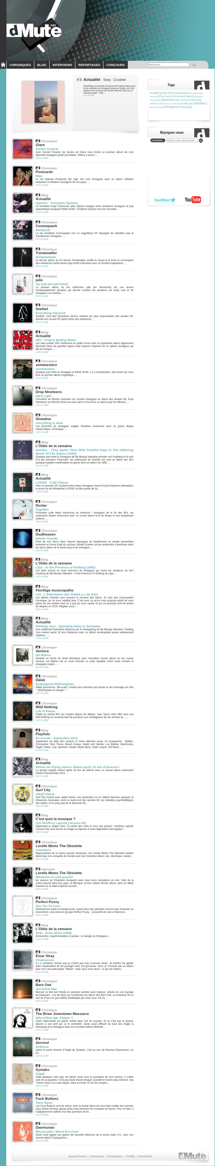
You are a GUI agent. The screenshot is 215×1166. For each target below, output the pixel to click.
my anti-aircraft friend (52, 284)
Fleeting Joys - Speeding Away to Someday (68, 626)
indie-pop (194, 99)
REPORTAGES (89, 65)
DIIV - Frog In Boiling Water (56, 340)
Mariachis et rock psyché (54, 877)
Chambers (43, 850)
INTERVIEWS (62, 65)
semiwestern (45, 369)
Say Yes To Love (48, 906)
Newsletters (145, 1156)
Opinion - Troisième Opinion (57, 203)
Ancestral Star (46, 989)
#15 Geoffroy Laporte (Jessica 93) (61, 823)
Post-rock (164, 96)
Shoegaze (170, 107)
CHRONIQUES (20, 65)
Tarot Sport (44, 1102)
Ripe (39, 176)
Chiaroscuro (45, 960)
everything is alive (49, 423)
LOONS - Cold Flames (52, 482)
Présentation (115, 1156)
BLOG (41, 65)
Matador (200, 103)
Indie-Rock (168, 93)
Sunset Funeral (47, 149)
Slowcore (167, 99)
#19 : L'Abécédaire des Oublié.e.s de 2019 (67, 594)
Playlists (189, 96)
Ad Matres (43, 655)
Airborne (42, 1046)
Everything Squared (50, 313)
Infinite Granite (47, 538)
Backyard (43, 230)
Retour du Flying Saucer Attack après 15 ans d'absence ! (78, 767)
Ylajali (40, 1073)
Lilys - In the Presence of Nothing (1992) (65, 567)
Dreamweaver (46, 257)
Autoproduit (181, 93)
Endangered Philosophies (55, 684)
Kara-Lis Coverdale (172, 104)
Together (42, 509)
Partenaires (97, 1156)
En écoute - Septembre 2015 (57, 738)
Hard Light (43, 396)
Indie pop (187, 103)
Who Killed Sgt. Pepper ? (54, 1018)
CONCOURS (115, 65)
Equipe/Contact (78, 1156)
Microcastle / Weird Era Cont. (57, 1131)
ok (200, 140)
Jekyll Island (45, 794)
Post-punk (177, 96)
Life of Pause (45, 711)
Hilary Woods (181, 100)
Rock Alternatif (156, 107)
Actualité (154, 93)
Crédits (130, 1156)
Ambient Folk (156, 103)
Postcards (184, 107)
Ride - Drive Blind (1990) (54, 933)
